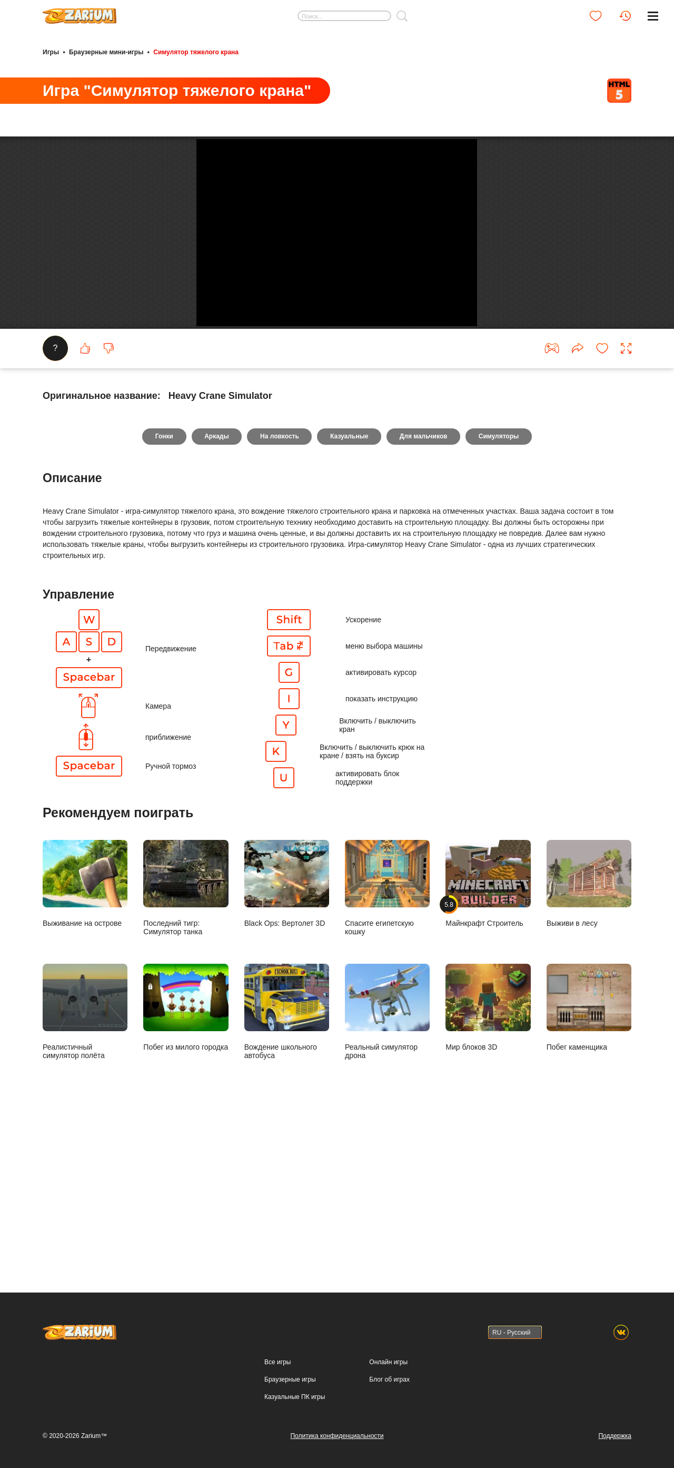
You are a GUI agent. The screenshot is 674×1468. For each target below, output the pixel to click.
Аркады (214, 589)
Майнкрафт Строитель (487, 1036)
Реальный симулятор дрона (387, 1164)
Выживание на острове (85, 1036)
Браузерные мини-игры (106, 51)
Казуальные (350, 589)
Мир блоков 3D (487, 1160)
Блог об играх (389, 1379)
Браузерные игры (289, 1379)
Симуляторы (502, 589)
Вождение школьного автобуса (286, 1164)
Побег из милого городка (185, 1160)
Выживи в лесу (589, 1036)
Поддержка (614, 1436)
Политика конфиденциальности (336, 1436)
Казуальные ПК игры (294, 1397)
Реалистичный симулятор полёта (85, 1164)
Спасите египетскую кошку (387, 1041)
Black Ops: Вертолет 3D (286, 1036)
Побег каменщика (589, 1160)
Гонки (161, 589)
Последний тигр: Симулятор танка (185, 1041)
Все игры (277, 1362)
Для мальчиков (426, 589)
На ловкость (279, 589)
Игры (51, 51)
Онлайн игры (388, 1362)
